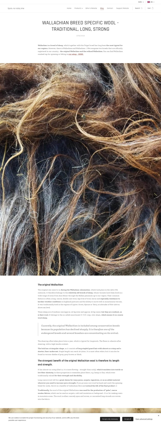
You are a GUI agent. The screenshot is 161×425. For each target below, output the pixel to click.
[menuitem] (73, 8)
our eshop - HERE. (76, 54)
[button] (139, 8)
